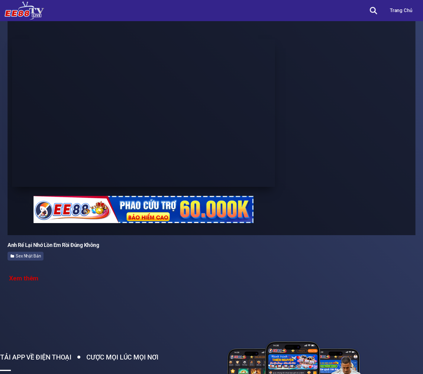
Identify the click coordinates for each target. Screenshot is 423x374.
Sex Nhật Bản (26, 256)
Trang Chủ (401, 10)
